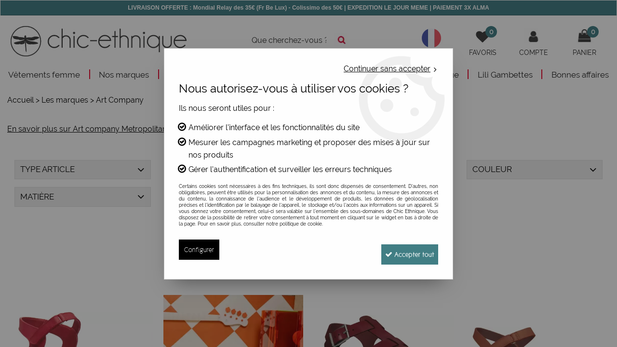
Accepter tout (404, 249)
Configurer (199, 249)
